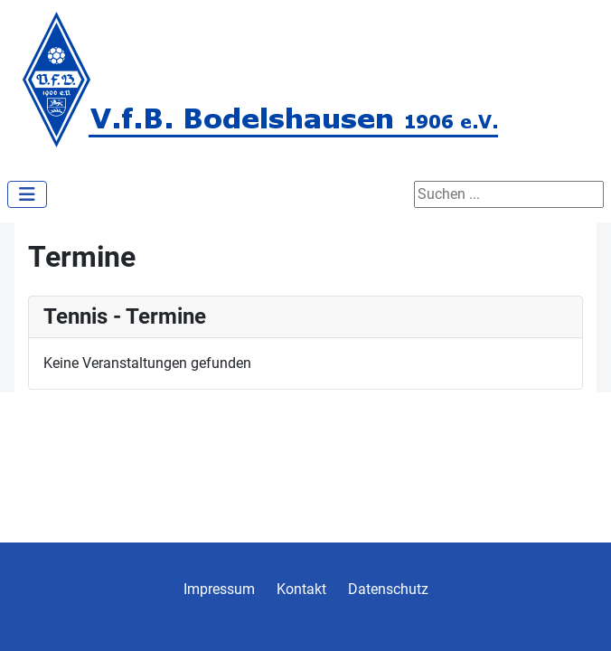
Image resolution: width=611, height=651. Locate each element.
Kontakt (301, 589)
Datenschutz (388, 589)
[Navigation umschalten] (27, 194)
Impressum (219, 589)
